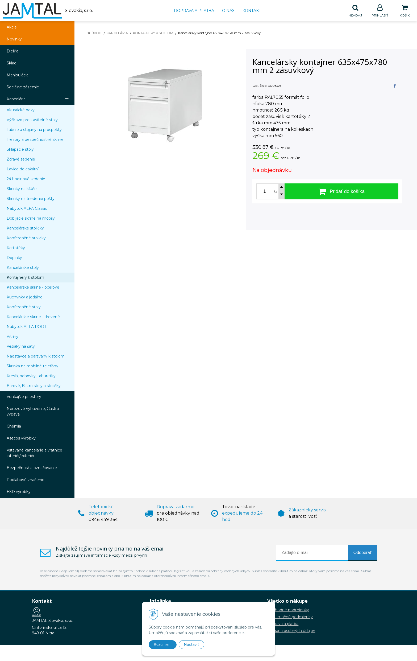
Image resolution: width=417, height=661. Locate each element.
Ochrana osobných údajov (291, 631)
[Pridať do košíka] (341, 192)
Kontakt (252, 10)
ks (275, 192)
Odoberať (362, 553)
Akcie (12, 27)
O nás (228, 10)
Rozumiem (163, 644)
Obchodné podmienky (288, 610)
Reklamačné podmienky (290, 617)
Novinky (14, 39)
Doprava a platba (194, 10)
